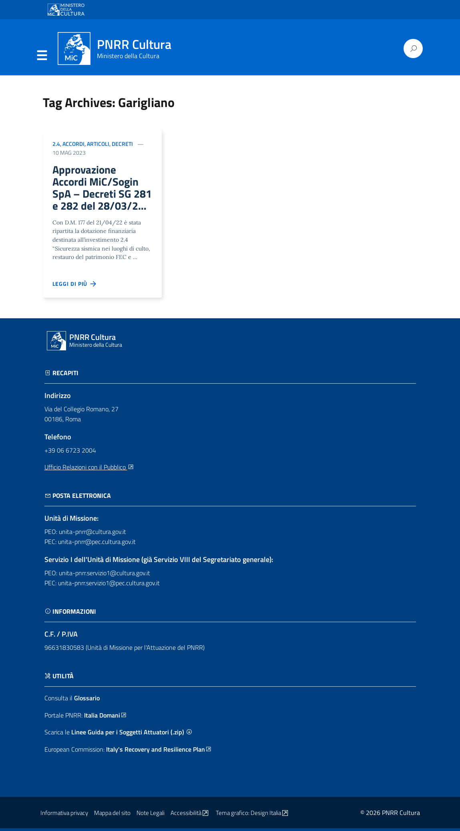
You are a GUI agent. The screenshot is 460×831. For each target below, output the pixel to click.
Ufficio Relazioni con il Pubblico (89, 470)
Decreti (122, 144)
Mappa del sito (112, 815)
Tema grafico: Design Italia (252, 815)
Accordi (73, 144)
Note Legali (151, 815)
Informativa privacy (64, 815)
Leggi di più (74, 286)
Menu (42, 56)
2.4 (56, 144)
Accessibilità (190, 815)
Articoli (98, 144)
